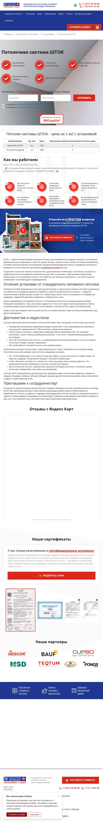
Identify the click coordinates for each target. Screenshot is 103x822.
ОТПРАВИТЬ (84, 98)
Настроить (34, 814)
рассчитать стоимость (59, 238)
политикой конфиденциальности (47, 112)
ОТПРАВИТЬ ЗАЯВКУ (79, 27)
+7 (89, 6)
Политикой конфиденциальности (29, 105)
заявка (19, 186)
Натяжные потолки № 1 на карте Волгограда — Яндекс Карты (51, 519)
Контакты (65, 796)
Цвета (65, 816)
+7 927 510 (90, 788)
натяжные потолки (51, 267)
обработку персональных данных (30, 107)
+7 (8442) (89, 4)
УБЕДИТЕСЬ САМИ (51, 575)
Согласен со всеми (17, 814)
